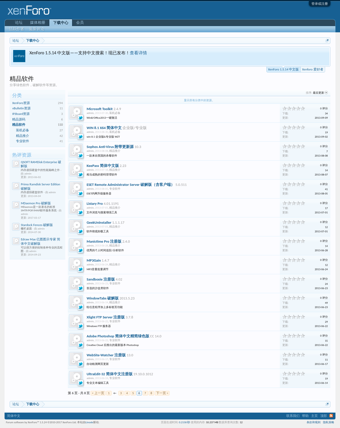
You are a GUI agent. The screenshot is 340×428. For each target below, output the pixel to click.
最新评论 (37, 29)
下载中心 (60, 22)
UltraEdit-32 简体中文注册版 (109, 374)
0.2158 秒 (184, 422)
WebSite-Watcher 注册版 (106, 355)
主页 (314, 416)
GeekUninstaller (99, 222)
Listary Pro (95, 203)
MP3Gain (94, 260)
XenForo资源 (21, 103)
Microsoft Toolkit (100, 109)
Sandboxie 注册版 (101, 279)
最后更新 (320, 92)
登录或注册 (319, 4)
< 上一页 (98, 393)
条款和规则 (314, 422)
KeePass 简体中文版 (103, 165)
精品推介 (22, 136)
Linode (89, 422)
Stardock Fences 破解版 (37, 225)
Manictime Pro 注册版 (104, 241)
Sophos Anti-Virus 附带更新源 (110, 146)
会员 (80, 22)
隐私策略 (328, 422)
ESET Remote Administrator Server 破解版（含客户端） (131, 184)
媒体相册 (37, 22)
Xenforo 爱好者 (312, 69)
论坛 (19, 22)
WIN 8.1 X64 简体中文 (104, 127)
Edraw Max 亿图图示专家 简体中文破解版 (40, 241)
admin (90, 113)
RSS (331, 415)
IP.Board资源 (21, 114)
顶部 (323, 416)
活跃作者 (16, 29)
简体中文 (13, 416)
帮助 (305, 416)
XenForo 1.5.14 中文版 (283, 69)
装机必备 (22, 130)
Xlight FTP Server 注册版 (106, 317)
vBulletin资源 (21, 108)
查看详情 (138, 53)
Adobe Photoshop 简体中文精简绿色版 (118, 336)
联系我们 (293, 416)
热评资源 (21, 155)
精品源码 (18, 119)
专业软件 (22, 141)
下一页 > (162, 393)
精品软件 (18, 125)
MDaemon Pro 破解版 (36, 203)
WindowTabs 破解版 (103, 298)
